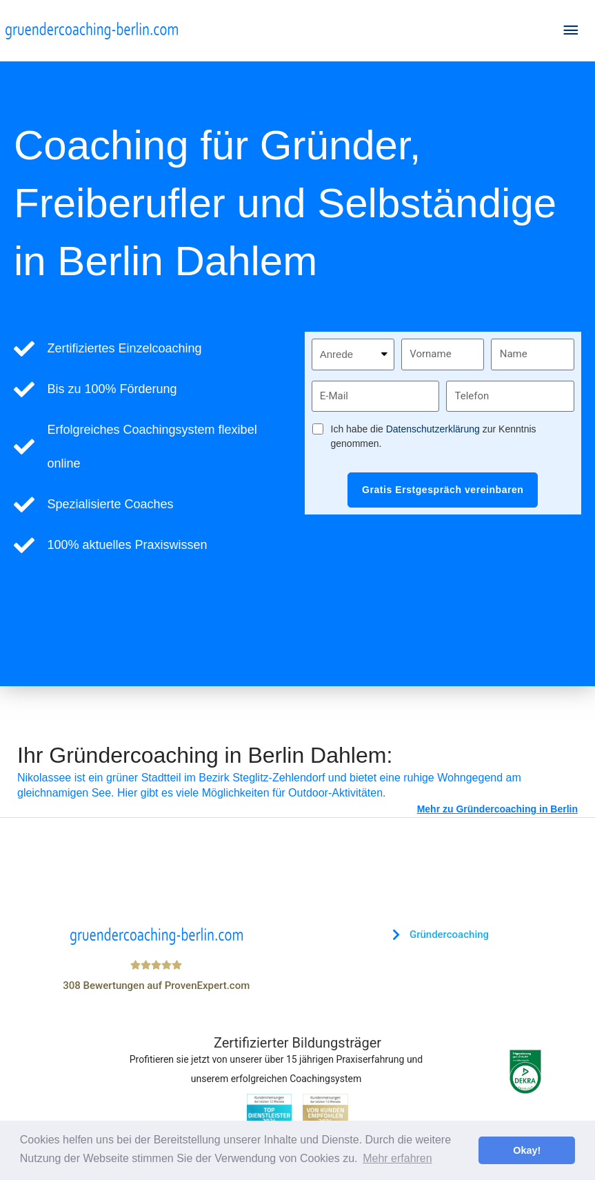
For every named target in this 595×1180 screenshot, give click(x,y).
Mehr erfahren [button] (397, 1158)
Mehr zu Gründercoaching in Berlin (497, 808)
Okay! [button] (527, 1150)
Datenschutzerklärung (433, 428)
